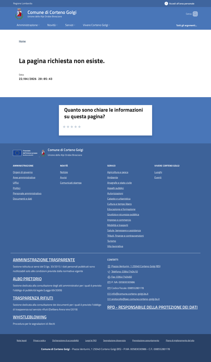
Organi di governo (23, 172)
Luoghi (158, 172)
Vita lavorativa (115, 246)
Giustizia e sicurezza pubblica (123, 214)
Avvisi (63, 177)
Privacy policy (39, 340)
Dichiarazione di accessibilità (65, 340)
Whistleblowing (29, 317)
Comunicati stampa (70, 183)
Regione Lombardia (22, 3)
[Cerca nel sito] (194, 13)
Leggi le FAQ (91, 340)
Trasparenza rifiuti (33, 298)
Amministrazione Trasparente (44, 260)
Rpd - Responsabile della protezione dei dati (152, 307)
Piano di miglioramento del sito (180, 340)
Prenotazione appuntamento (145, 340)
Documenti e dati (22, 199)
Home (22, 41)
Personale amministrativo (27, 193)
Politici (16, 188)
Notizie (64, 172)
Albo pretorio (27, 279)
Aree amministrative (24, 177)
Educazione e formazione (121, 209)
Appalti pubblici (115, 188)
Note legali (22, 340)
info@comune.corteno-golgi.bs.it (127, 294)
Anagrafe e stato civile (119, 183)
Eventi (157, 177)
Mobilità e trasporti (117, 225)
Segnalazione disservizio (114, 340)
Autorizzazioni (115, 193)
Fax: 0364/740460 (119, 277)
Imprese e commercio (119, 220)
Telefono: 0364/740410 (122, 271)
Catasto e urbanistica (118, 199)
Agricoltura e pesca (117, 172)
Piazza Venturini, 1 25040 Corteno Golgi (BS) (147, 266)
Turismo (111, 241)
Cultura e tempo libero (119, 204)
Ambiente (112, 177)
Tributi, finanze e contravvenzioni (125, 236)
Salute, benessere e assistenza (124, 230)
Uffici (16, 183)
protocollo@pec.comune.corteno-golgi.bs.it (133, 299)
